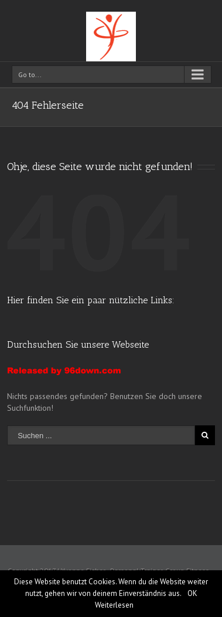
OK (192, 593)
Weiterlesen (114, 605)
